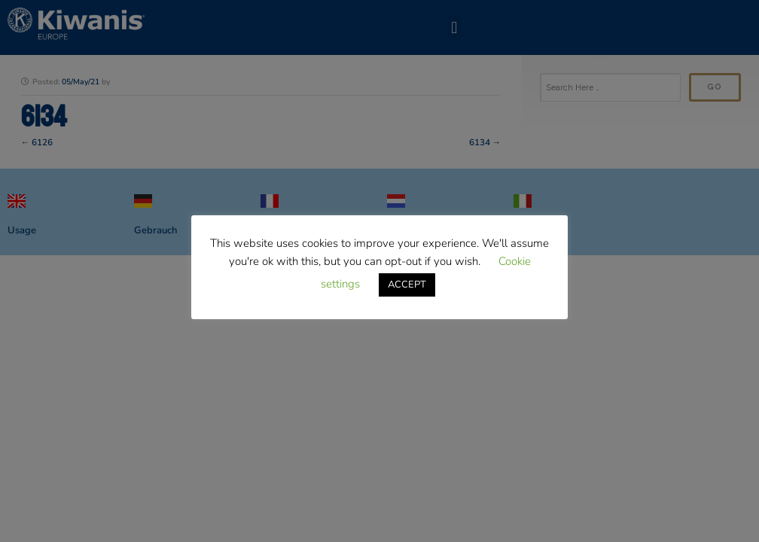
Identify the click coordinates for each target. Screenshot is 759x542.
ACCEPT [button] (407, 284)
